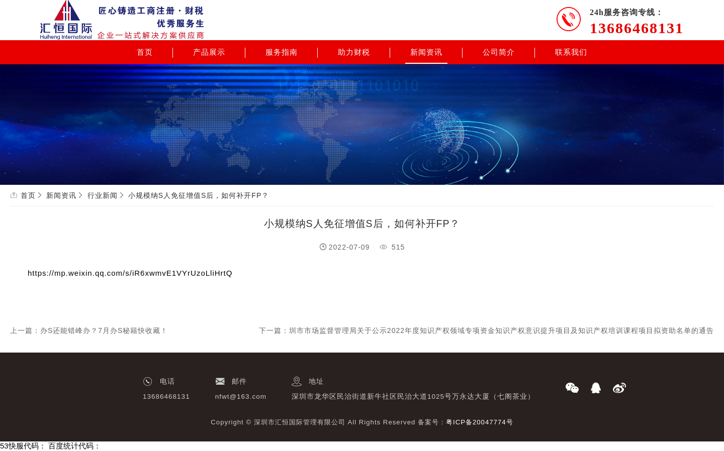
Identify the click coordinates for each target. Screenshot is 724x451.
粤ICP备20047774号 (479, 422)
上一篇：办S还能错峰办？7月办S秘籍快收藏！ (89, 330)
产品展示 (209, 52)
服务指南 (281, 52)
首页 (145, 52)
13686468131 (637, 28)
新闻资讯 (426, 52)
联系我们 (571, 52)
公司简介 (499, 52)
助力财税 (354, 52)
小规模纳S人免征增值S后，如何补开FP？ (198, 195)
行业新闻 (102, 195)
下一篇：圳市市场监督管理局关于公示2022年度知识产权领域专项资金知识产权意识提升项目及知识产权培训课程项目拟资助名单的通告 (486, 330)
